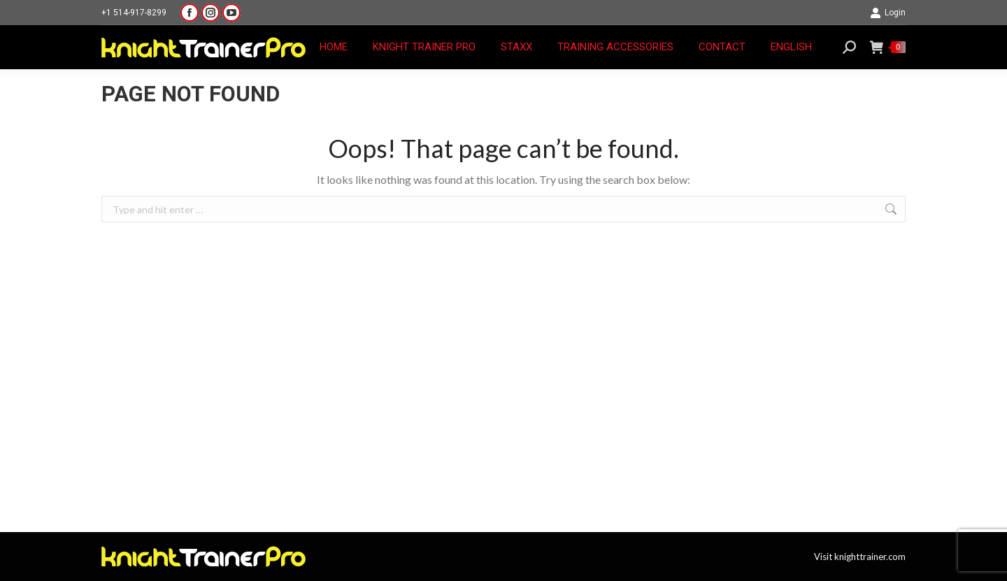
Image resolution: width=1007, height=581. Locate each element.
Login (888, 12)
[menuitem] (791, 47)
